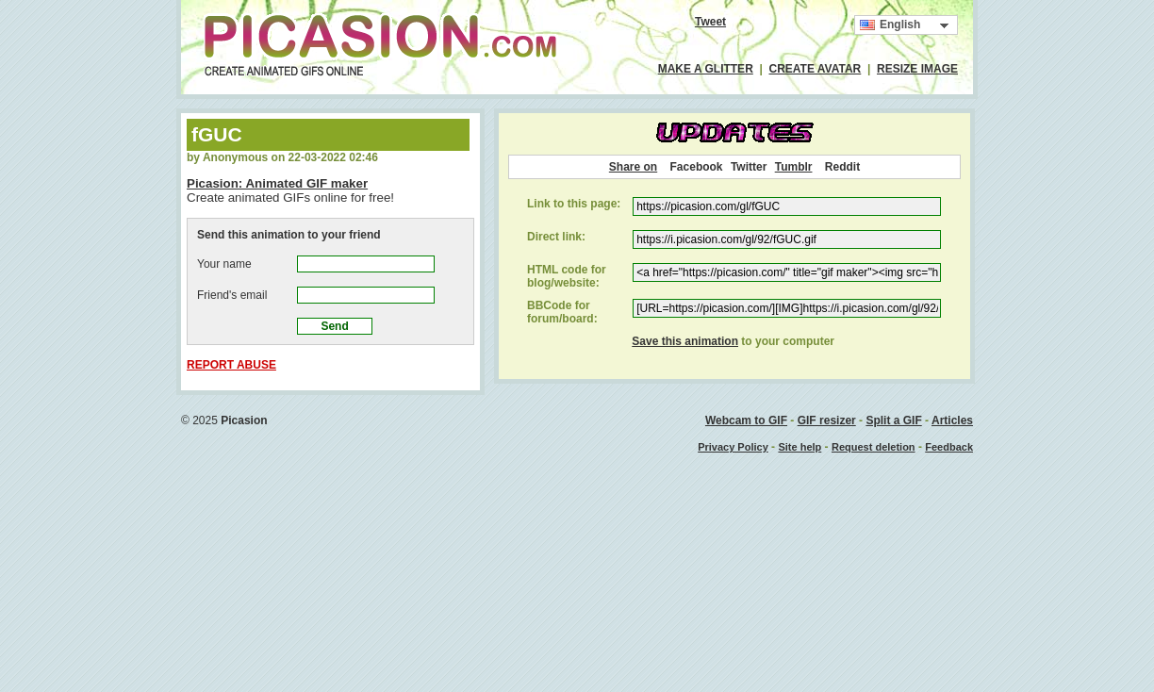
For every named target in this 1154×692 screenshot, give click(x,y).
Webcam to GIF (746, 420)
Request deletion (873, 447)
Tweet (710, 21)
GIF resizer (827, 420)
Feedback (949, 447)
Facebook (696, 166)
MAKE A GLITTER (705, 68)
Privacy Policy (733, 447)
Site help (799, 447)
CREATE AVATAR (815, 68)
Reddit (842, 166)
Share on (633, 166)
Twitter (749, 166)
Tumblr (794, 166)
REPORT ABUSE (231, 364)
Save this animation (685, 341)
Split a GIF (893, 420)
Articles (952, 420)
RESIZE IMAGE (917, 68)
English (890, 25)
